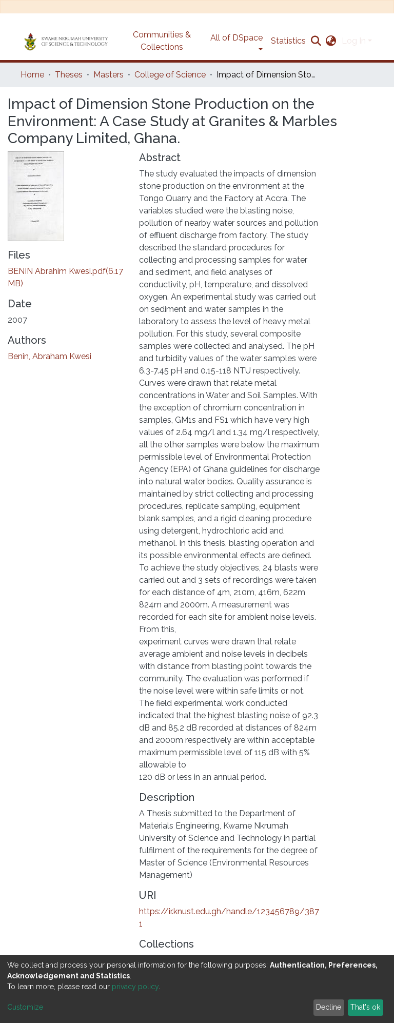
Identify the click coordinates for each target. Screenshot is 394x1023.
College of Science (170, 75)
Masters (108, 75)
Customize (25, 1007)
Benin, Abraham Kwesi (49, 356)
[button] (331, 41)
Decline (328, 1007)
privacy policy (135, 986)
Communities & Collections (162, 41)
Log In (354, 41)
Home (32, 75)
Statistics (288, 41)
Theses (69, 75)
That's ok (365, 1007)
